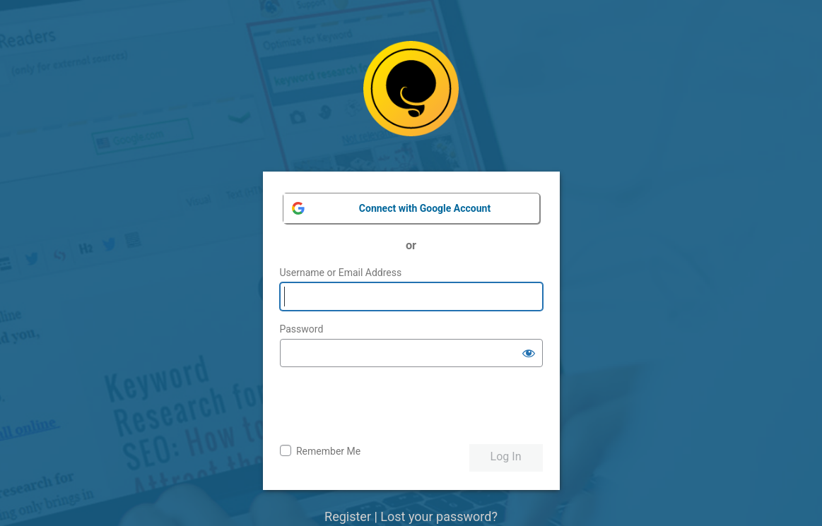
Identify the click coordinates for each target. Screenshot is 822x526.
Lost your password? (439, 516)
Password (302, 329)
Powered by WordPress (411, 99)
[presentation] (387, 406)
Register (347, 516)
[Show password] (529, 353)
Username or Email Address (341, 272)
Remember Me (328, 451)
